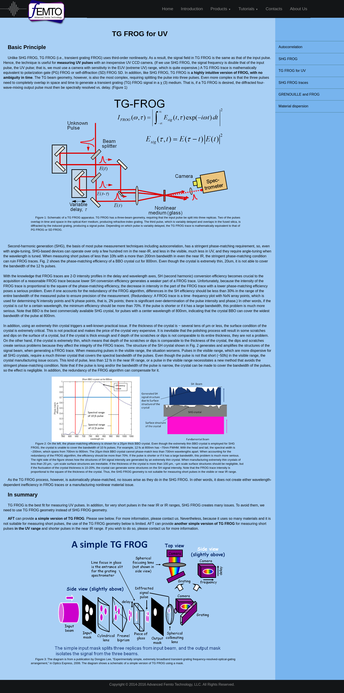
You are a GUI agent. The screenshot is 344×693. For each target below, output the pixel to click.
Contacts (274, 8)
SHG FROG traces (293, 83)
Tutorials (248, 8)
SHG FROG (288, 59)
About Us (298, 8)
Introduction (192, 8)
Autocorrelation (291, 47)
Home (167, 8)
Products (220, 8)
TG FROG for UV (292, 71)
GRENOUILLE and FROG (299, 94)
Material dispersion (293, 106)
